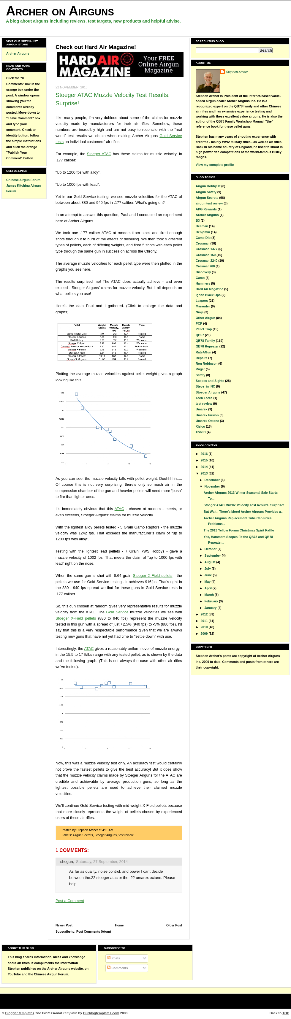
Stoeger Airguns (106, 835)
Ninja (199, 312)
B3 (198, 220)
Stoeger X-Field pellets (153, 575)
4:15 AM (107, 830)
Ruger (200, 369)
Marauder (203, 306)
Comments (117, 968)
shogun (66, 861)
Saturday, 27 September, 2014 (102, 861)
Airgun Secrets (82, 835)
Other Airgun (205, 318)
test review (125, 835)
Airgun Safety (206, 192)
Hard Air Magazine (209, 289)
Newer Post (64, 925)
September (213, 555)
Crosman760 (205, 266)
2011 (205, 621)
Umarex (201, 409)
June (208, 575)
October (210, 549)
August (210, 562)
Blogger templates (19, 1013)
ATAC (119, 509)
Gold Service (117, 612)
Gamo (200, 278)
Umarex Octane (207, 421)
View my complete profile (215, 164)
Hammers (203, 283)
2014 (205, 467)
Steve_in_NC (205, 386)
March (209, 594)
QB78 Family (205, 340)
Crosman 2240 (206, 260)
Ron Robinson (206, 363)
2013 (205, 473)
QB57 (200, 335)
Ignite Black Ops (208, 295)
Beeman (202, 226)
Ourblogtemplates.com (101, 1013)
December (212, 480)
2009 (205, 633)
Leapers (202, 300)
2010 (205, 627)
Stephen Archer (237, 72)
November (212, 486)
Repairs (201, 358)
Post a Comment (70, 901)
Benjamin (203, 232)
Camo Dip (203, 237)
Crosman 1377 (206, 249)
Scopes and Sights (210, 380)
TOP (285, 1013)
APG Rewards (206, 209)
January (210, 608)
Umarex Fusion (207, 415)
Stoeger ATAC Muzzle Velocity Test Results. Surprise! (244, 505)
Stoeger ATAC (99, 154)
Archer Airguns (17, 53)
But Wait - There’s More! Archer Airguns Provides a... (244, 511)
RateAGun (203, 352)
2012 (205, 614)
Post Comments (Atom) (93, 931)
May (207, 581)
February (211, 601)
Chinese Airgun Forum (23, 180)
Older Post (174, 925)
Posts (113, 958)
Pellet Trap (204, 329)
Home (119, 925)
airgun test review (209, 203)
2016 (205, 453)
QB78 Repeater (207, 346)
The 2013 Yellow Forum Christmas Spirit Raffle (239, 530)
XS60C (201, 432)
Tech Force (204, 398)
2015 (205, 460)
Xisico (200, 426)
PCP (199, 323)
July (207, 568)
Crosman (202, 243)
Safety (200, 375)
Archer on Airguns (60, 11)
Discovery (203, 272)
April (208, 588)
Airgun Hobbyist (208, 186)
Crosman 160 (206, 255)
